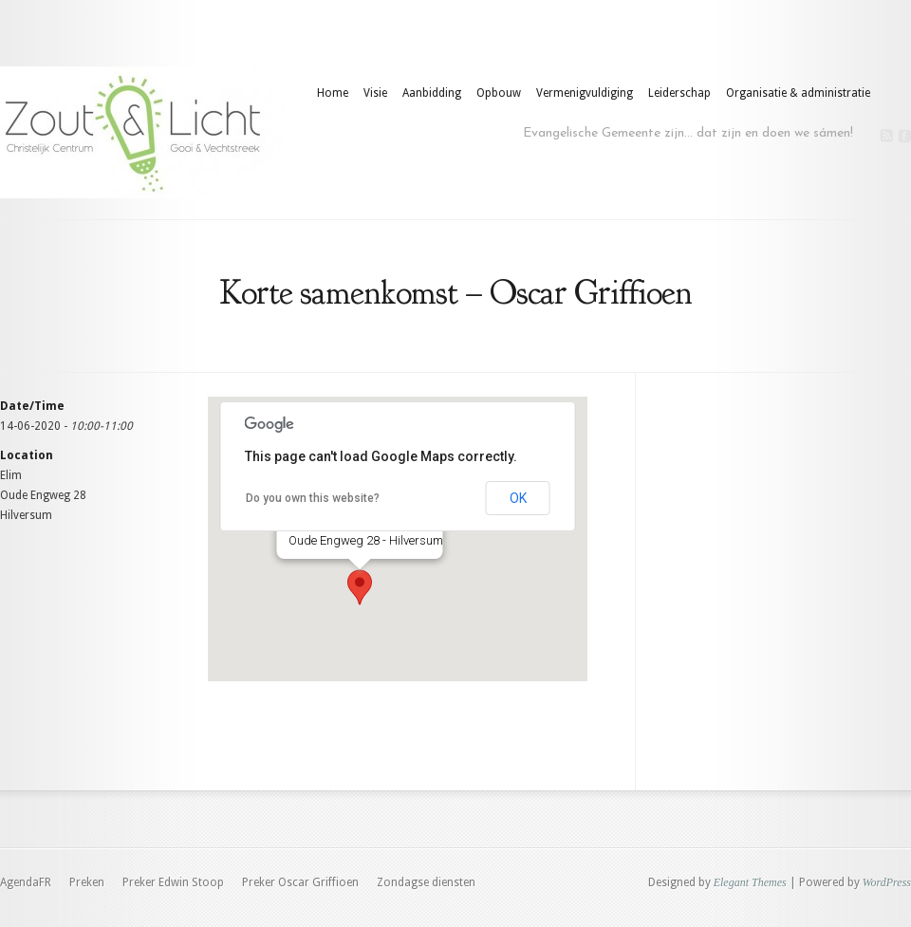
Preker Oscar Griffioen (300, 882)
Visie (375, 93)
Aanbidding (431, 93)
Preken (86, 882)
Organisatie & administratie (798, 93)
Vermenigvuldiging (584, 93)
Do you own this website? (313, 498)
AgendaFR (25, 882)
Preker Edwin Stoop (173, 882)
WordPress (887, 882)
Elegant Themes (750, 882)
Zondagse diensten (426, 882)
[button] (359, 587)
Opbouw (498, 93)
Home (332, 93)
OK (518, 498)
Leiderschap (679, 93)
